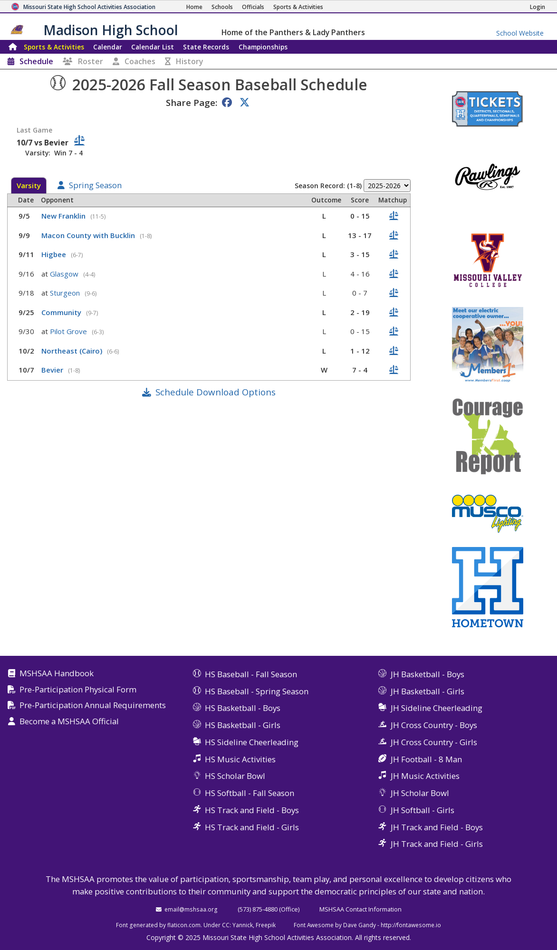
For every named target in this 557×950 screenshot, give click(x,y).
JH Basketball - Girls (427, 691)
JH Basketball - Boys (427, 674)
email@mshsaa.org (191, 909)
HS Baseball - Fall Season (251, 674)
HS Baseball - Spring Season (256, 691)
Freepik (266, 925)
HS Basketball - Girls (242, 725)
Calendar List (152, 46)
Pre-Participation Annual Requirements (92, 705)
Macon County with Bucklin (89, 235)
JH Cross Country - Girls (434, 742)
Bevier (53, 369)
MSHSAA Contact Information (360, 909)
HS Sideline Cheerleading (251, 742)
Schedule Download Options (215, 392)
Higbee (54, 254)
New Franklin (64, 216)
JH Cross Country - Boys (434, 725)
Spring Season (95, 185)
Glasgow (65, 273)
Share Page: (191, 102)
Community (62, 312)
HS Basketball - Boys (242, 707)
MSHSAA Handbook (56, 673)
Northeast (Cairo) (72, 350)
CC (226, 925)
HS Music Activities (240, 759)
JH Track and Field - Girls (437, 843)
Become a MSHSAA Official (69, 721)
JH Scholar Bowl (420, 792)
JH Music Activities (425, 775)
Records (206, 46)
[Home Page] (194, 6)
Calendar (107, 46)
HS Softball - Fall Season (249, 792)
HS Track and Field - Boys (252, 810)
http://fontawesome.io (411, 925)
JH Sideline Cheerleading (436, 707)
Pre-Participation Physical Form (77, 689)
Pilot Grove (69, 331)
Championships (263, 46)
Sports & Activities (54, 46)
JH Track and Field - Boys (437, 827)
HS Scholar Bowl (235, 775)
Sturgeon (66, 292)
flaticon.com (184, 925)
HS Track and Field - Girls (252, 827)
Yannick (242, 925)
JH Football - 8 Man (426, 759)
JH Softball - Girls (422, 810)
